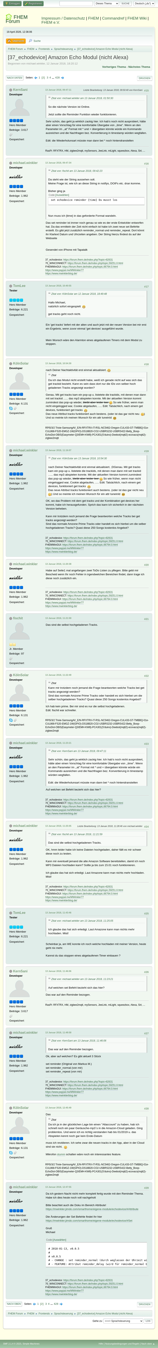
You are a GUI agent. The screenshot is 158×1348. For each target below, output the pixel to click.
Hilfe (101, 1343)
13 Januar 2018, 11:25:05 (58, 826)
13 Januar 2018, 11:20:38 (58, 564)
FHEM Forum (17, 19)
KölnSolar (21, 363)
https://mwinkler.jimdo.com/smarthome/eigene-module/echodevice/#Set (89, 1220)
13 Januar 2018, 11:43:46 (58, 912)
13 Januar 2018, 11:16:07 (58, 450)
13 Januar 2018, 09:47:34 (58, 162)
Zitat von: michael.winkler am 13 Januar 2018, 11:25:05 (82, 920)
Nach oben (14, 1304)
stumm (61, 1154)
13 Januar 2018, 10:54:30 (58, 363)
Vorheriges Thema (114, 66)
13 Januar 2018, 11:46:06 (58, 971)
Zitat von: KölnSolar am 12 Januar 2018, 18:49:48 (79, 293)
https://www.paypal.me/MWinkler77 (64, 270)
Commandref (113, 18)
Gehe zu (97, 1320)
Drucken (144, 78)
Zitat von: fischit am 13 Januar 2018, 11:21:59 (76, 834)
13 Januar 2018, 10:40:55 (58, 285)
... (53, 77)
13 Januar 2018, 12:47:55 (58, 1187)
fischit (18, 618)
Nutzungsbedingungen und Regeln (122, 1343)
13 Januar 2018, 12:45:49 (58, 1107)
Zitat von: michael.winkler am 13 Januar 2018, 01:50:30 (82, 98)
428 (57, 77)
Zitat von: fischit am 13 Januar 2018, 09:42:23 (76, 171)
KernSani (20, 89)
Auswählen (62, 195)
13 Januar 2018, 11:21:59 (58, 618)
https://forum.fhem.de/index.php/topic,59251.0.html (95, 263)
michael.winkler (25, 163)
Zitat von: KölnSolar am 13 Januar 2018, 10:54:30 (79, 458)
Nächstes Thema (139, 66)
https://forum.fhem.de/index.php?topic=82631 (88, 259)
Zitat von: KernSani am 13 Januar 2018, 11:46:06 (78, 1040)
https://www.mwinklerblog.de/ (61, 273)
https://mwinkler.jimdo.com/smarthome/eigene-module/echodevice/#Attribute (92, 1209)
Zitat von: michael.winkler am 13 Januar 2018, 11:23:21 (82, 979)
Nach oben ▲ (148, 1343)
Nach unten (14, 78)
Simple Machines (31, 1343)
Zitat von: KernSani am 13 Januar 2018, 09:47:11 (78, 751)
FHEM (93, 18)
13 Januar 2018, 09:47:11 (58, 90)
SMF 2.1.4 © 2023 (12, 1343)
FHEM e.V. (51, 22)
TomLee (19, 286)
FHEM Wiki (136, 18)
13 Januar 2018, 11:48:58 (58, 1032)
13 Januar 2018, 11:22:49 (58, 675)
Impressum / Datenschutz (63, 18)
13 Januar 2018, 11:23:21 (58, 743)
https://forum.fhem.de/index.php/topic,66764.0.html (90, 266)
